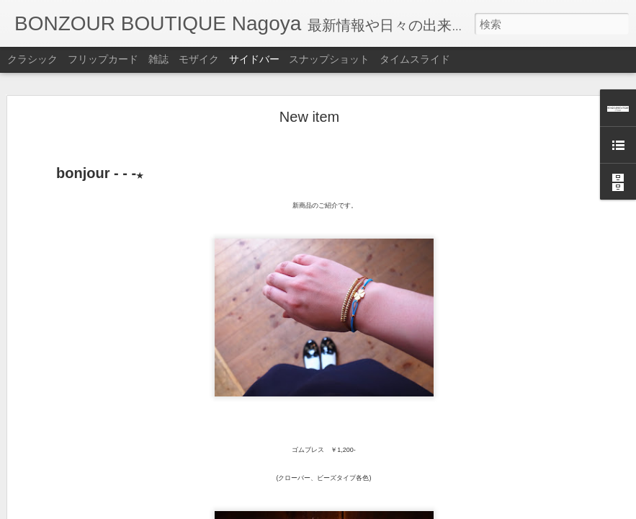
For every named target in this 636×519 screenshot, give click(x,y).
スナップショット (329, 59)
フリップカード (103, 59)
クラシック (32, 59)
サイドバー (254, 59)
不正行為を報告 (406, 509)
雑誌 (158, 59)
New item (309, 73)
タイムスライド (415, 59)
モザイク (199, 59)
